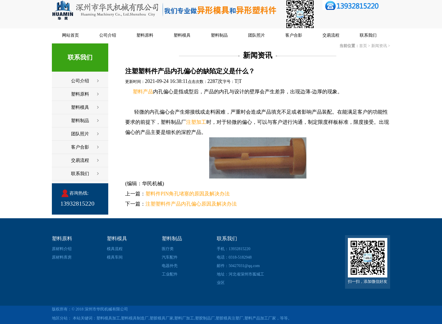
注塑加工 (196, 122)
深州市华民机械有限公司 (106, 309)
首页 (363, 46)
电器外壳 (170, 266)
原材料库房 (62, 257)
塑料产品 (143, 91)
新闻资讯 (379, 46)
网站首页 (70, 35)
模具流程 (115, 249)
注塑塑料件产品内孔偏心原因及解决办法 (191, 204)
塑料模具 (182, 35)
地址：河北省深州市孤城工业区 (240, 278)
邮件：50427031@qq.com (238, 266)
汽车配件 (170, 257)
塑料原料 (144, 35)
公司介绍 (107, 35)
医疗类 (168, 249)
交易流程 (330, 35)
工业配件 (170, 274)
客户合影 (293, 35)
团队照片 (256, 35)
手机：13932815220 (233, 249)
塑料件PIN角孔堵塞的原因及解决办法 (187, 194)
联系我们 (368, 35)
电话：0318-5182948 (234, 257)
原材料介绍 (62, 249)
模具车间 (115, 257)
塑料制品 (219, 35)
